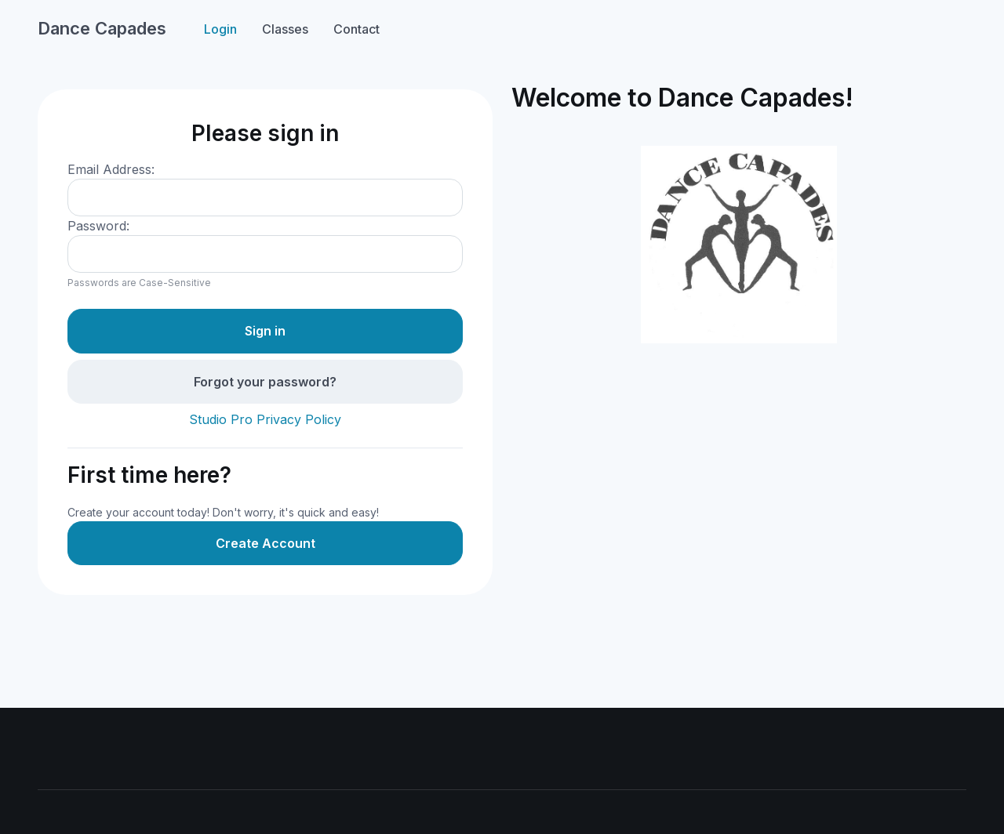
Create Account (265, 543)
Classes (285, 29)
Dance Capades (102, 28)
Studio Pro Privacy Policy (265, 419)
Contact (356, 29)
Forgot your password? (265, 382)
